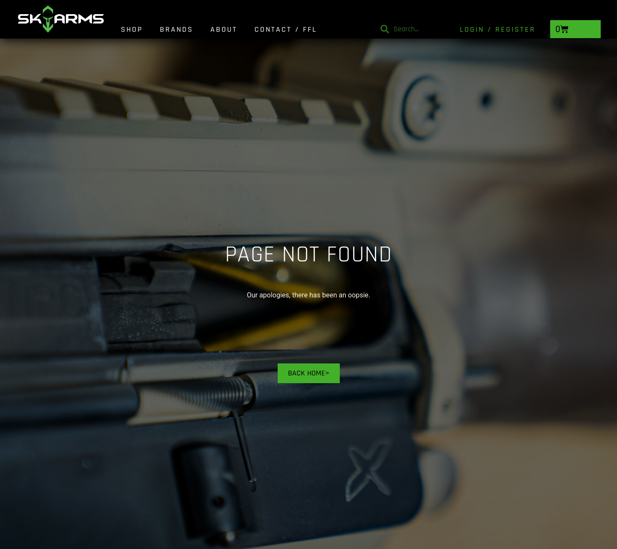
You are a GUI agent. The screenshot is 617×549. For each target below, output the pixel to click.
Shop (132, 29)
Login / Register (498, 29)
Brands (176, 29)
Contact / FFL (286, 29)
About (223, 29)
